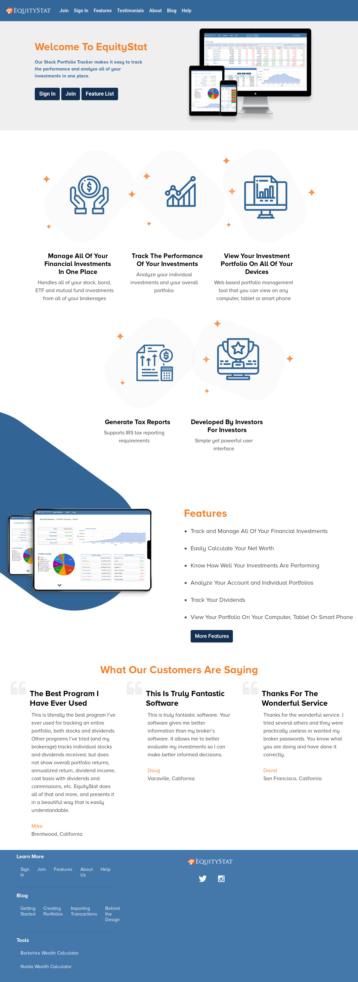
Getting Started (28, 911)
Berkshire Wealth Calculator (50, 953)
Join (64, 10)
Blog (172, 10)
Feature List (100, 94)
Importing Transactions (84, 911)
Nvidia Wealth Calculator (46, 966)
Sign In (81, 10)
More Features (212, 636)
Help (186, 10)
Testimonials (130, 10)
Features (103, 10)
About (155, 10)
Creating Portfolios (53, 911)
